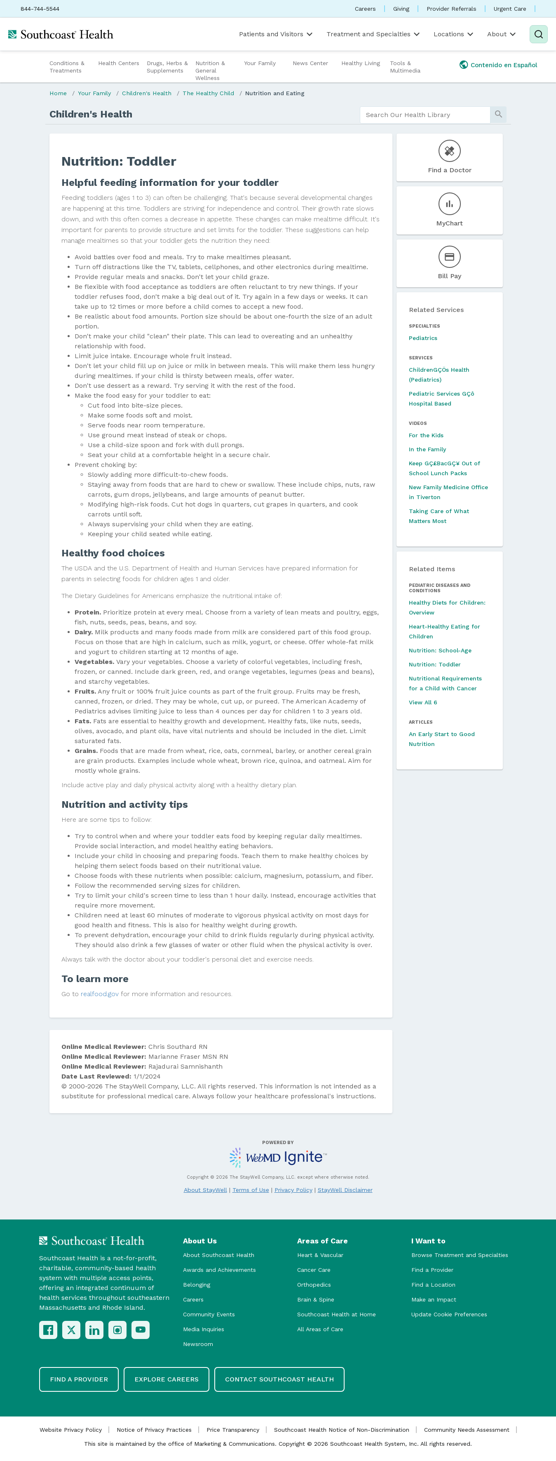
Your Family (260, 63)
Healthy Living (360, 63)
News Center (310, 63)
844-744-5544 (40, 8)
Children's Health (146, 93)
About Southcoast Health (218, 1255)
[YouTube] (140, 1330)
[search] (425, 115)
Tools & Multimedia (405, 67)
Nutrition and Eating (275, 93)
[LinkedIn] (94, 1330)
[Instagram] (117, 1330)
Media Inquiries (203, 1329)
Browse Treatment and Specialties (459, 1255)
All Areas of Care (320, 1329)
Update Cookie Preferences (449, 1314)
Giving (401, 8)
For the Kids (426, 435)
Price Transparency (232, 1429)
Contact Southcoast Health (279, 1379)
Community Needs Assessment (466, 1429)
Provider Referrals (451, 8)
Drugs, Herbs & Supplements (167, 67)
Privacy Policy (293, 1190)
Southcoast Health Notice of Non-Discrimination (341, 1429)
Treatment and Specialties (373, 34)
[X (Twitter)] (71, 1330)
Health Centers (118, 63)
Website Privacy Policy (71, 1429)
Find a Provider (432, 1269)
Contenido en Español (504, 65)
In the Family (427, 449)
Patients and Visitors (276, 34)
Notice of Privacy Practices (154, 1429)
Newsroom (198, 1344)
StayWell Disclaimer (345, 1190)
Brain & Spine (315, 1299)
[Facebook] (48, 1330)
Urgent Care (510, 8)
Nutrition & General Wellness (210, 70)
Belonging (196, 1284)
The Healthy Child (208, 93)
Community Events (209, 1314)
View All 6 (423, 702)
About (502, 34)
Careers (365, 8)
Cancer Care (314, 1269)
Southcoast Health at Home (336, 1314)
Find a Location (433, 1284)
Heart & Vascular (320, 1255)
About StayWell (205, 1190)
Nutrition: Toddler (435, 664)
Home (58, 93)
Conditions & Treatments (66, 67)
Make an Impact (433, 1299)
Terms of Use (250, 1190)
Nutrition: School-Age (440, 650)
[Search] (539, 34)
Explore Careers (166, 1379)
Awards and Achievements (219, 1269)
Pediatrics (423, 338)
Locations (454, 34)
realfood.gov (100, 994)
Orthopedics (314, 1284)
